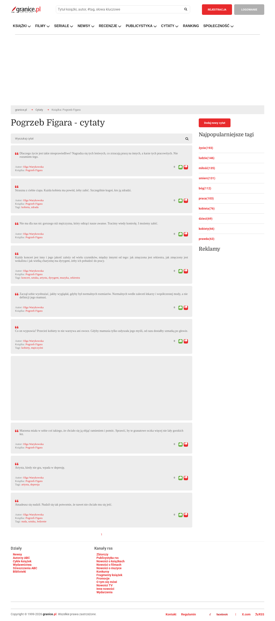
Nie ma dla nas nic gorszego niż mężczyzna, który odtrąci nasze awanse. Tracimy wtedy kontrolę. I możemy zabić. (89, 223)
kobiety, (25, 347)
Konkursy (102, 571)
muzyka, (64, 277)
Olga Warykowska (33, 166)
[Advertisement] (101, 386)
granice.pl (21, 109)
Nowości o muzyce (109, 568)
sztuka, (35, 277)
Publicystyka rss (107, 558)
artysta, (44, 277)
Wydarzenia (104, 592)
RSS (259, 614)
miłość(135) (207, 168)
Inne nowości (105, 588)
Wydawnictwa (22, 564)
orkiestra (75, 277)
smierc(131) (207, 178)
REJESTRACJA (217, 9)
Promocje (103, 578)
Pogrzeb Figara (34, 170)
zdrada (35, 207)
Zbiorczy (102, 554)
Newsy (17, 554)
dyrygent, (54, 277)
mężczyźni (37, 347)
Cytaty (39, 109)
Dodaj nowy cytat (214, 122)
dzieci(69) (205, 218)
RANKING (191, 26)
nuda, (24, 521)
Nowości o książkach (110, 561)
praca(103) (206, 198)
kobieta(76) (207, 208)
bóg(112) (205, 188)
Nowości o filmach (108, 564)
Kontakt (171, 614)
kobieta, (26, 207)
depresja (35, 484)
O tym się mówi (106, 582)
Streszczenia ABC (25, 568)
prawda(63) (206, 239)
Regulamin (188, 614)
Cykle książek (22, 561)
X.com (243, 614)
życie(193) (206, 148)
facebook (218, 614)
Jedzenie (41, 521)
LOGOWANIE (249, 9)
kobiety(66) (206, 228)
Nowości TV (104, 585)
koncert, (26, 277)
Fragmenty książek (109, 575)
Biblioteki (19, 571)
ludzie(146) (206, 158)
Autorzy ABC (21, 558)
